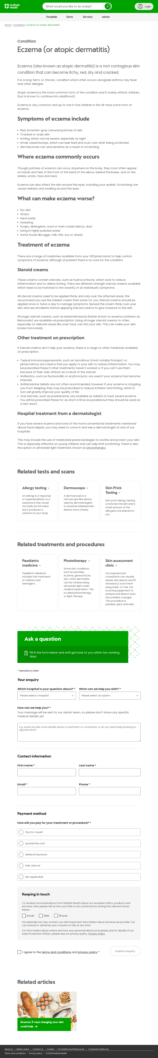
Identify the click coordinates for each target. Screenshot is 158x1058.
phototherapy (96, 448)
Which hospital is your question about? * (46, 689)
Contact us (38, 1049)
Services (88, 17)
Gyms (69, 17)
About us (9, 1049)
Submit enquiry (125, 951)
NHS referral (29, 865)
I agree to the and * (61, 952)
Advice (106, 17)
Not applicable (31, 876)
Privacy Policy (96, 934)
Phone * (84, 784)
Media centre (23, 1049)
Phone (63, 916)
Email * (22, 784)
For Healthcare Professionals (71, 1049)
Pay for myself (31, 832)
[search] (77, 6)
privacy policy (87, 952)
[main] (79, 533)
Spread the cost (32, 843)
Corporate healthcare (98, 1049)
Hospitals (51, 17)
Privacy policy (35, 1053)
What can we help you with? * (100, 689)
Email (30, 916)
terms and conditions (56, 952)
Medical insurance (33, 854)
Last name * (87, 765)
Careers (50, 1049)
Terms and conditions (15, 1053)
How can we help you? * (34, 708)
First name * (26, 765)
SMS (46, 916)
